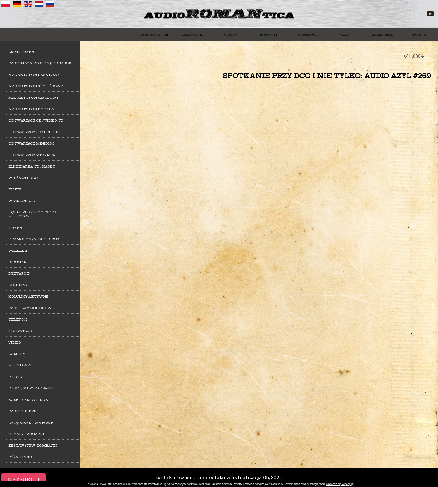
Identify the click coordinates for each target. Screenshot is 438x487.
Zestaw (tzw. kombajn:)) (33, 446)
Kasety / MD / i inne (28, 400)
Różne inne (20, 457)
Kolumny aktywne (28, 296)
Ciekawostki (192, 34)
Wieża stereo (23, 178)
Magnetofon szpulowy (33, 98)
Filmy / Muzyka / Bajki (30, 388)
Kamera (16, 354)
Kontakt (420, 34)
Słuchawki (20, 365)
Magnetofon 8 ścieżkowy (35, 86)
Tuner (15, 228)
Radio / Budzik (23, 411)
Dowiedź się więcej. (338, 484)
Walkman (18, 251)
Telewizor (20, 331)
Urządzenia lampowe (31, 423)
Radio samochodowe (31, 308)
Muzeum (230, 34)
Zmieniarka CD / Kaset (31, 166)
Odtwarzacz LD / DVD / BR (33, 132)
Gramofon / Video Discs (33, 239)
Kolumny (18, 285)
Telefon (17, 319)
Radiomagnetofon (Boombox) (40, 63)
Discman (17, 262)
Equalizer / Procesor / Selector (32, 214)
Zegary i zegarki (26, 434)
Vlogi (344, 34)
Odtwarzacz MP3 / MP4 (31, 155)
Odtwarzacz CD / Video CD (35, 121)
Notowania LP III (154, 34)
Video (14, 342)
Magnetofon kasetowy (34, 75)
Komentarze (382, 34)
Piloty (15, 377)
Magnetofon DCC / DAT (32, 109)
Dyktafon (18, 274)
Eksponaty (268, 34)
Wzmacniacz (21, 201)
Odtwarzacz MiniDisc (31, 143)
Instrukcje (23, 479)
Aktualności (306, 34)
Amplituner (21, 52)
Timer (15, 189)
